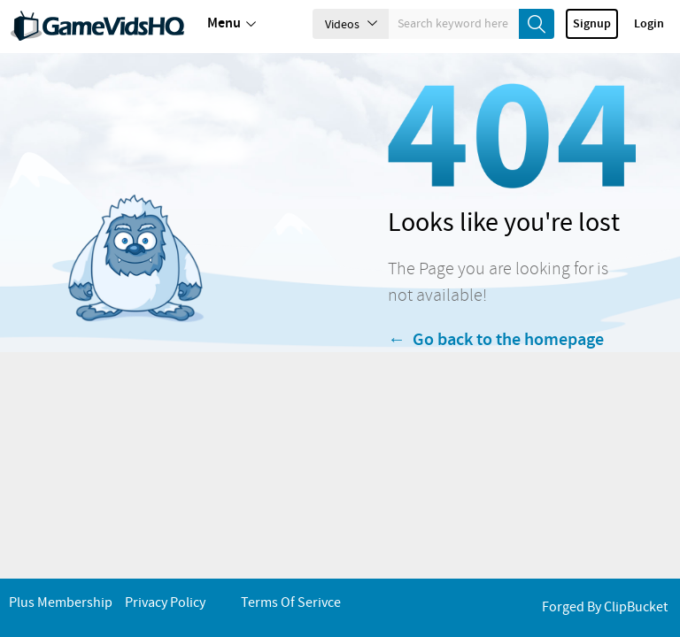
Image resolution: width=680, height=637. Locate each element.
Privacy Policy (165, 603)
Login (649, 24)
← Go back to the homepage (496, 360)
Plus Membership (60, 603)
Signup (592, 24)
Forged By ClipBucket (605, 607)
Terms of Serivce (291, 603)
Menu (231, 24)
